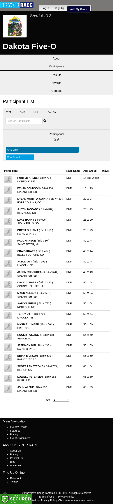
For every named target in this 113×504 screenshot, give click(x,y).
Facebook (15, 478)
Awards (56, 82)
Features (15, 430)
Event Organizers (20, 438)
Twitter (14, 481)
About (56, 58)
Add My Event (78, 9)
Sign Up (59, 8)
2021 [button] (10, 112)
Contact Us (16, 458)
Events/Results (18, 427)
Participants (56, 66)
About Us (15, 450)
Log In (45, 8)
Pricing (14, 434)
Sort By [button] (53, 112)
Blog (12, 461)
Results (56, 75)
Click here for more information (75, 500)
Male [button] (37, 112)
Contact (56, 90)
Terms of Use (46, 496)
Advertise (15, 465)
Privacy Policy (66, 496)
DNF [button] (24, 112)
